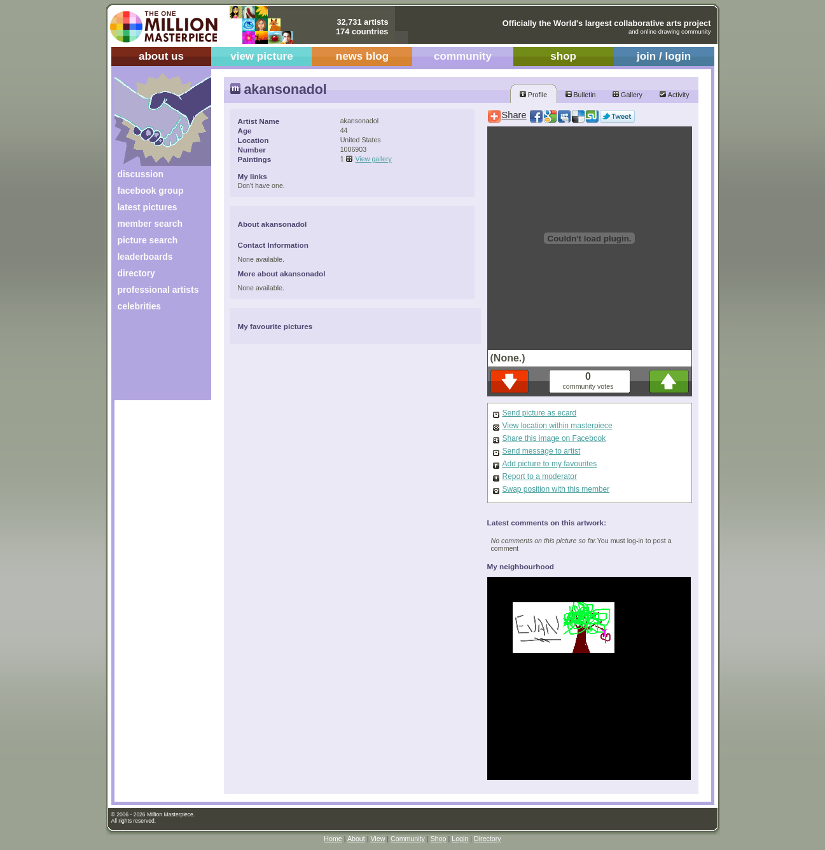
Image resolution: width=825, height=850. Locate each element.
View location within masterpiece (558, 425)
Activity (674, 94)
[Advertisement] (154, 360)
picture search (148, 240)
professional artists (158, 290)
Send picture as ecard (540, 412)
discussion (140, 174)
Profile (533, 94)
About (356, 838)
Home (333, 838)
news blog (362, 56)
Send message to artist (542, 451)
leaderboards (145, 257)
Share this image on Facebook (554, 438)
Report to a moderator (540, 476)
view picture (261, 56)
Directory (487, 838)
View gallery (374, 159)
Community (408, 838)
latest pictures (147, 207)
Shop (439, 838)
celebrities (140, 306)
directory (136, 273)
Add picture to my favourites (550, 463)
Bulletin (580, 94)
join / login (664, 56)
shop (563, 56)
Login (460, 838)
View (377, 838)
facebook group (151, 191)
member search (150, 224)
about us (161, 56)
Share (514, 115)
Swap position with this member (556, 489)
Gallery (627, 94)
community (463, 56)
